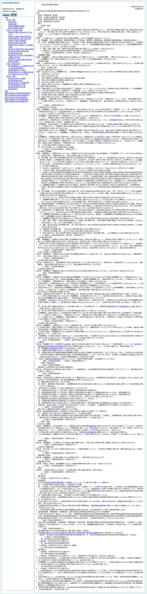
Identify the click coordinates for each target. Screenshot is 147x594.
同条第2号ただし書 (127, 306)
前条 (43, 88)
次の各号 (60, 38)
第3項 (41, 130)
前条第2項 (113, 120)
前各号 (43, 84)
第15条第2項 (90, 426)
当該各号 (90, 38)
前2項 (50, 313)
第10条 (77, 310)
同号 (91, 248)
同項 (107, 130)
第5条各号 (56, 271)
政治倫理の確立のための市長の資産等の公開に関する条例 (70, 533)
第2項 (116, 124)
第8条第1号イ (112, 306)
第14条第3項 (47, 411)
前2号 (43, 97)
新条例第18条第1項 (98, 505)
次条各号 (92, 126)
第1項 (50, 124)
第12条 (68, 344)
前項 (50, 116)
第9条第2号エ (96, 489)
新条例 (120, 501)
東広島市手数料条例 (52, 359)
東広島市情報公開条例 (62, 482)
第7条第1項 (53, 348)
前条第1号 (60, 243)
